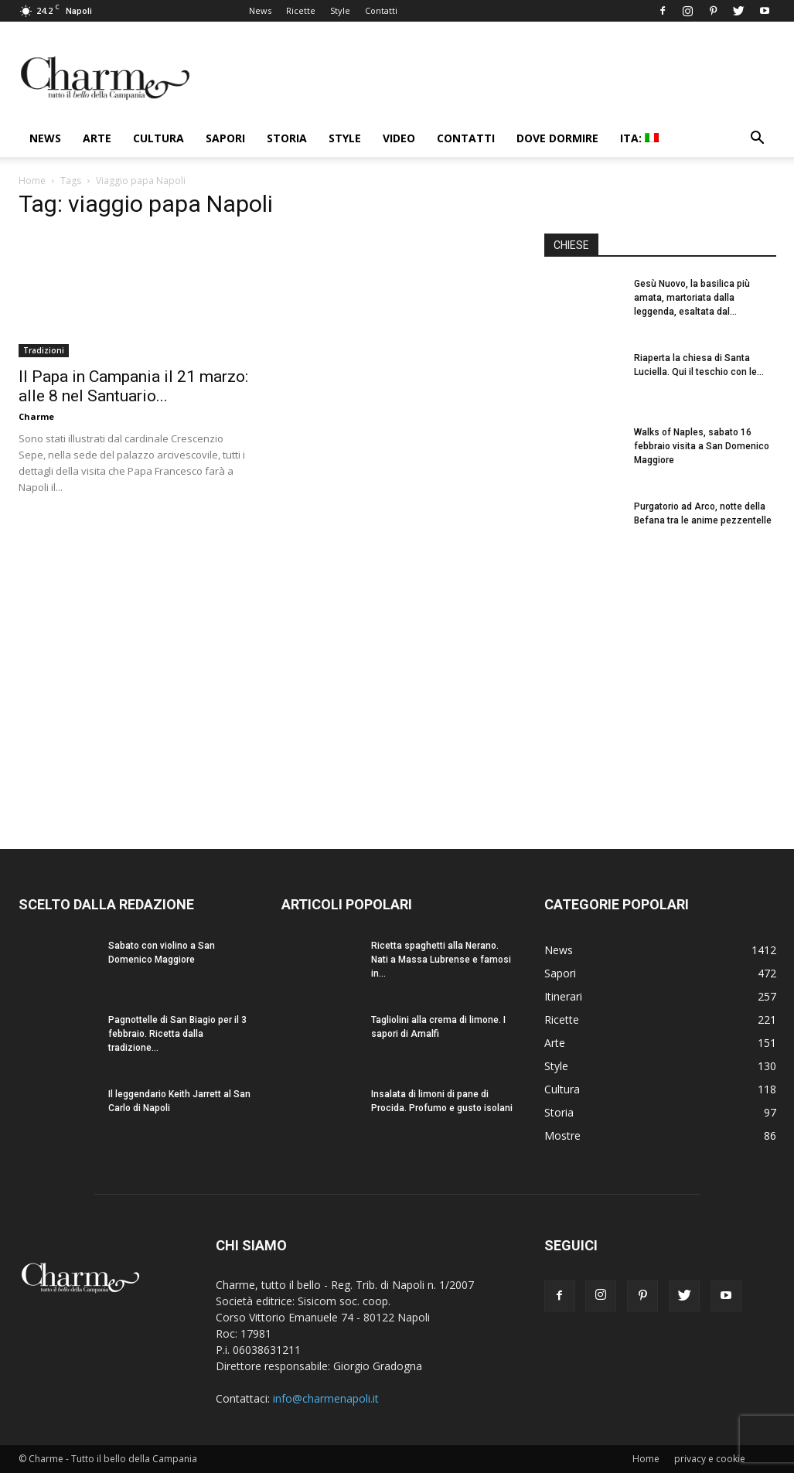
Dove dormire (557, 138)
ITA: (639, 138)
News (260, 10)
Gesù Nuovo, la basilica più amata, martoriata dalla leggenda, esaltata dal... (692, 297)
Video (399, 138)
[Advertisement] (660, 687)
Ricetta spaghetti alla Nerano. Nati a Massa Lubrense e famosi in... (441, 959)
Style (340, 10)
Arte (97, 138)
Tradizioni (43, 350)
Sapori (225, 138)
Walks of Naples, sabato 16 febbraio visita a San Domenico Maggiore (701, 446)
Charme (36, 416)
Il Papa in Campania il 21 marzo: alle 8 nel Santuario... (133, 386)
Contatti (381, 10)
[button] (757, 139)
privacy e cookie (709, 1458)
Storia (287, 138)
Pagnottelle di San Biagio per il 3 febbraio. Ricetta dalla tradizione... (177, 1033)
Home (32, 180)
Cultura (158, 138)
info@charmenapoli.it (326, 1398)
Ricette (300, 10)
